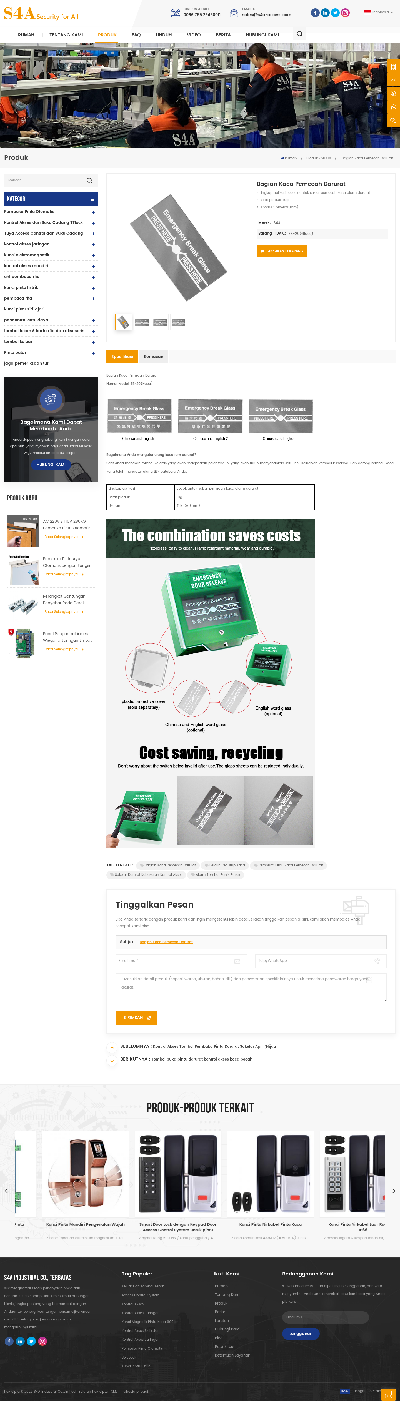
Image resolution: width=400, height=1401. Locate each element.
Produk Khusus (318, 158)
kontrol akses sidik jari (140, 1331)
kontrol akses (133, 1304)
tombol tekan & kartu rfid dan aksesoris (44, 331)
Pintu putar (15, 352)
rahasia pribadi (135, 1391)
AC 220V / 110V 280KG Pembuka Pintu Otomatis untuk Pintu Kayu (66, 525)
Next (394, 1190)
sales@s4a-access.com (266, 15)
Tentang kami (66, 35)
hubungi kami (262, 35)
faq (136, 35)
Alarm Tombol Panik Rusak (215, 875)
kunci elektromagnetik (26, 255)
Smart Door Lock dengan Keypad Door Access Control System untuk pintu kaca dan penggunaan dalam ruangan (246, 1227)
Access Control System (140, 1295)
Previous (6, 1190)
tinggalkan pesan (367, 1395)
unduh (164, 35)
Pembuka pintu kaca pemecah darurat (288, 865)
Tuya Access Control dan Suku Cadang (43, 233)
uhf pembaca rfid (22, 277)
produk (219, 1304)
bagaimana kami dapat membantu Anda (51, 425)
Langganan (300, 1333)
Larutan (220, 1322)
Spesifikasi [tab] (122, 357)
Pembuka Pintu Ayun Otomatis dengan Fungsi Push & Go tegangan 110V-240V (68, 562)
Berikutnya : (128, 1060)
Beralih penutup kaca (225, 865)
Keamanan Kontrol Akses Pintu (61, 1225)
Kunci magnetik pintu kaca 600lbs (150, 1322)
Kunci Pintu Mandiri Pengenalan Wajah (154, 1225)
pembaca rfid (18, 298)
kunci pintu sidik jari (24, 309)
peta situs (222, 1348)
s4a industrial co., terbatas (38, 1278)
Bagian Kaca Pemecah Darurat (168, 865)
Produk (107, 35)
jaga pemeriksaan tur (26, 363)
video (194, 35)
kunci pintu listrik (21, 287)
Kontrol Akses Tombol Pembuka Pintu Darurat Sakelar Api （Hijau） (216, 1048)
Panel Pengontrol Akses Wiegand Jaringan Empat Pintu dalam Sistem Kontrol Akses (68, 637)
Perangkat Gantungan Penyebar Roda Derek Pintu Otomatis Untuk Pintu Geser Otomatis (68, 599)
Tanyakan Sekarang (282, 251)
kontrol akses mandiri (26, 266)
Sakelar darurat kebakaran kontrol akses (146, 875)
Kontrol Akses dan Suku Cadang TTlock (43, 222)
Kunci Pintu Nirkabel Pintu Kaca (339, 1225)
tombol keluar (18, 342)
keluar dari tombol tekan (143, 1286)
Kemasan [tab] (153, 357)
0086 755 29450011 (202, 15)
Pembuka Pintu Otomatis (29, 212)
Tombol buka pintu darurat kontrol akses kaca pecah (201, 1061)
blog (217, 1339)
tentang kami (225, 1295)
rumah (220, 1286)
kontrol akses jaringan (26, 244)
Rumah (26, 35)
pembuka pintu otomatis (142, 1348)
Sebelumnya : (129, 1047)
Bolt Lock (129, 1357)
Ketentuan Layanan (230, 1357)
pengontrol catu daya (26, 320)
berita (223, 35)
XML (114, 1391)
